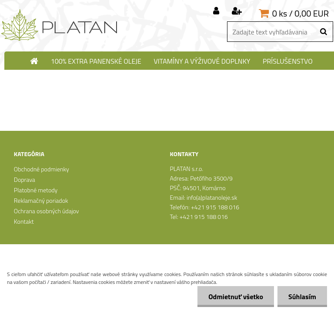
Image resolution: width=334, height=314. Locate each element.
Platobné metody (35, 190)
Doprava (24, 179)
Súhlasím (302, 296)
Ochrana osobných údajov (46, 210)
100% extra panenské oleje (96, 61)
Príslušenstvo (288, 61)
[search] (323, 32)
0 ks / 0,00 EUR (300, 13)
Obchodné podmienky (41, 169)
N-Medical (171, 77)
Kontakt (24, 221)
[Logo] (60, 25)
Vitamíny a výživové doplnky (202, 61)
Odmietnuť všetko (235, 296)
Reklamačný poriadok (41, 200)
